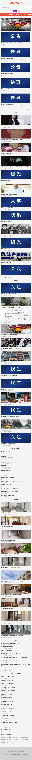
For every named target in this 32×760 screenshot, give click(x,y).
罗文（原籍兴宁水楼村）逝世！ (7, 235)
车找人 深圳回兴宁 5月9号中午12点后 (8, 715)
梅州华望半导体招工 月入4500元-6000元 (9, 491)
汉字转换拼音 (15, 739)
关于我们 (10, 751)
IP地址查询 (3, 737)
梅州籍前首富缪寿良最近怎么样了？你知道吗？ (10, 125)
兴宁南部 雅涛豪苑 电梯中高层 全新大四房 (9, 512)
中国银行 (3, 741)
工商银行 (7, 741)
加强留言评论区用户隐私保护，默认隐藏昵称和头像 (11, 42)
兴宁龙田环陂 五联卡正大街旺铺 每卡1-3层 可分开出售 (12, 581)
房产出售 (16, 499)
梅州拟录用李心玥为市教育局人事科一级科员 (10, 276)
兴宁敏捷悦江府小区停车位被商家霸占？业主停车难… (12, 402)
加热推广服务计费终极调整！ (7, 73)
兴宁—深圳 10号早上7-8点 (6, 704)
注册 (19, 11)
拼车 (25, 14)
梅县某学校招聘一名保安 (6, 470)
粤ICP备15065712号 (10, 756)
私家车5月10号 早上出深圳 (6, 694)
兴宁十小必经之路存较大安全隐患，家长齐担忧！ (11, 307)
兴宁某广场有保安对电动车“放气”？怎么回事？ (10, 348)
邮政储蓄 (21, 741)
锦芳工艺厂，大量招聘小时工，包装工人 (9, 488)
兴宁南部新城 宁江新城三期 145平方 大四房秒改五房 (11, 594)
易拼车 (12, 673)
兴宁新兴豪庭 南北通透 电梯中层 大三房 (9, 608)
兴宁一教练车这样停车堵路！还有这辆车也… (10, 334)
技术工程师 (3, 465)
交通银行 (7, 742)
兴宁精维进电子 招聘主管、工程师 (8, 495)
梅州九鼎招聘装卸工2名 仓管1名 (7, 477)
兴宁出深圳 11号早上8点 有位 (7, 701)
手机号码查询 (9, 737)
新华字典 (15, 737)
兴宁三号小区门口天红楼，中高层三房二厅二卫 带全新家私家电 (14, 657)
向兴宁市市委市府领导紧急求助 (7, 320)
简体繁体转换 (8, 739)
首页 (3, 14)
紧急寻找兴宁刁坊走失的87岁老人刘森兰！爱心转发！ (12, 139)
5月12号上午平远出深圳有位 (7, 683)
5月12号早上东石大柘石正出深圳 (7, 676)
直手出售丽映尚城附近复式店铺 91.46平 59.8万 (10, 643)
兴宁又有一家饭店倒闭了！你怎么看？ (9, 293)
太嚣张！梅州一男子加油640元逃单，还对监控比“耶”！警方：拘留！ (15, 166)
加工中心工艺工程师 (5, 451)
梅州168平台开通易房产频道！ (7, 58)
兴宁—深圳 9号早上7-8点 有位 (7, 726)
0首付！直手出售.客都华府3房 (7, 650)
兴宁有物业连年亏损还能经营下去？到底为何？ (10, 416)
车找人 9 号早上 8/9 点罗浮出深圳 (8, 718)
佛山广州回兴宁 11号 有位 (6, 697)
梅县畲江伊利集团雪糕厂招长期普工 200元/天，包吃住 (12, 481)
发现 (6, 14)
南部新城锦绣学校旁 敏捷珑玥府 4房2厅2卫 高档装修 (11, 669)
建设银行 (17, 741)
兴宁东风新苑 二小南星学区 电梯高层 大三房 (10, 553)
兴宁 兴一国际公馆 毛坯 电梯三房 (8, 540)
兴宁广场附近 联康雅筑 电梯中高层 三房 (9, 526)
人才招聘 (17, 14)
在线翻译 (3, 739)
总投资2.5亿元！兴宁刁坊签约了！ (8, 153)
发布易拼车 (18, 673)
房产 (22, 14)
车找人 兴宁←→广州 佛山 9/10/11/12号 (9, 722)
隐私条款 (22, 751)
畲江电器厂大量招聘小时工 (6, 484)
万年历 (19, 737)
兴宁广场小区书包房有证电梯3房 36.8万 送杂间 (10, 653)
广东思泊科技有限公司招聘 (6, 474)
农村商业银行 (27, 741)
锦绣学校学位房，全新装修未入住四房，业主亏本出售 (12, 635)
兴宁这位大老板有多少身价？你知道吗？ (9, 194)
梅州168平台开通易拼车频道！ (7, 104)
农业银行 (12, 741)
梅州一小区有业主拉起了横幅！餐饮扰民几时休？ (11, 361)
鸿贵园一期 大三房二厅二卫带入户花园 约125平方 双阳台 (12, 660)
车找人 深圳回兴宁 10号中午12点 (8, 690)
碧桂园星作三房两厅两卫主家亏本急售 (9, 622)
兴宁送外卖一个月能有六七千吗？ (8, 389)
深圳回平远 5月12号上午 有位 (7, 680)
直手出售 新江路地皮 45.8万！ (7, 646)
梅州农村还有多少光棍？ (6, 180)
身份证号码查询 (24, 737)
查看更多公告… (27, 109)
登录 (15, 11)
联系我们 (14, 751)
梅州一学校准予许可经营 (6, 221)
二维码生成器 (25, 739)
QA (2, 460)
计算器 (20, 739)
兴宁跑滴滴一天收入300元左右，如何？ (9, 443)
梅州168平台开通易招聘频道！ (7, 88)
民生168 (11, 14)
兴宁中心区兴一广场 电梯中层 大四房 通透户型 (10, 567)
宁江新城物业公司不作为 (6, 430)
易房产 (16, 640)
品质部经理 (3, 456)
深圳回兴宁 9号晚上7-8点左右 (7, 729)
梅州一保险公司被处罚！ (6, 248)
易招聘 (19, 448)
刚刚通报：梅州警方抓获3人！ (7, 262)
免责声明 (18, 751)
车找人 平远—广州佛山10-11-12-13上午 (9, 708)
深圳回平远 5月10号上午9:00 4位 (8, 711)
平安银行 (3, 742)
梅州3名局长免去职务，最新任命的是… (9, 207)
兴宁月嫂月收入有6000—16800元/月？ (9, 375)
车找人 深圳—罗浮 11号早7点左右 (8, 687)
